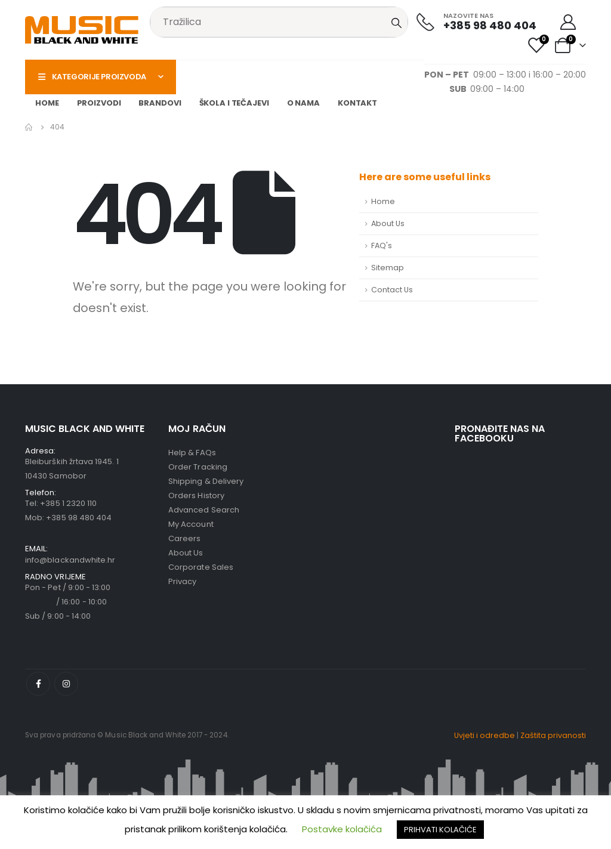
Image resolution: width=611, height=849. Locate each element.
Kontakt (357, 103)
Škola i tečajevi (234, 103)
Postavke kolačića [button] (342, 829)
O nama (303, 103)
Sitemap (387, 268)
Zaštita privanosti (553, 735)
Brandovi (159, 103)
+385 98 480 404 (79, 517)
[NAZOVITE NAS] (476, 22)
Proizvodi (99, 103)
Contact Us (392, 290)
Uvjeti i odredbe (484, 735)
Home (47, 103)
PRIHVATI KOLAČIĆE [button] (440, 829)
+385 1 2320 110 (68, 503)
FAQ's (381, 245)
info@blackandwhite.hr (70, 560)
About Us (388, 223)
